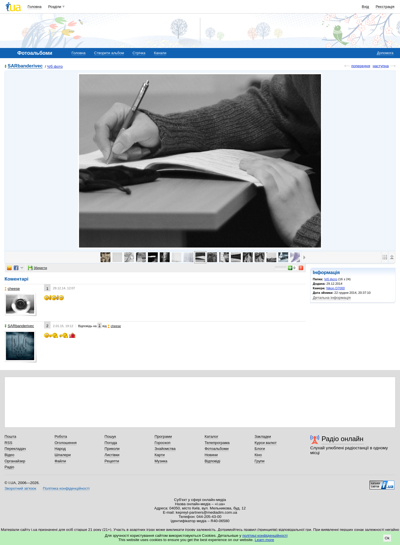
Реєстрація (385, 7)
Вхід (365, 7)
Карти (159, 455)
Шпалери (62, 455)
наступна (381, 66)
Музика (160, 461)
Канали (160, 53)
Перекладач (15, 448)
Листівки (111, 455)
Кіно (258, 455)
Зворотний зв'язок (20, 488)
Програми (163, 436)
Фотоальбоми (217, 448)
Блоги (260, 448)
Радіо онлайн (343, 439)
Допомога (385, 53)
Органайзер (15, 461)
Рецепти (111, 461)
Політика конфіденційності (66, 488)
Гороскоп (162, 443)
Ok (387, 538)
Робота (60, 436)
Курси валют (266, 443)
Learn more (264, 540)
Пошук (110, 436)
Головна (34, 7)
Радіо (9, 467)
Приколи (111, 448)
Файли (60, 461)
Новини (211, 455)
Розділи (54, 7)
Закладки (263, 436)
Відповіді (212, 461)
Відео (9, 455)
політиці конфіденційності (265, 535)
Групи (260, 461)
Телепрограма (217, 443)
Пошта (10, 436)
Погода (110, 443)
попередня (360, 66)
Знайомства (165, 448)
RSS (8, 443)
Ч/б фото (55, 66)
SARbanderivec (25, 66)
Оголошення (65, 443)
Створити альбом (109, 53)
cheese (12, 288)
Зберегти (37, 268)
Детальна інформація (332, 298)
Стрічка (138, 53)
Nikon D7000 (335, 288)
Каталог (211, 436)
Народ (60, 448)
